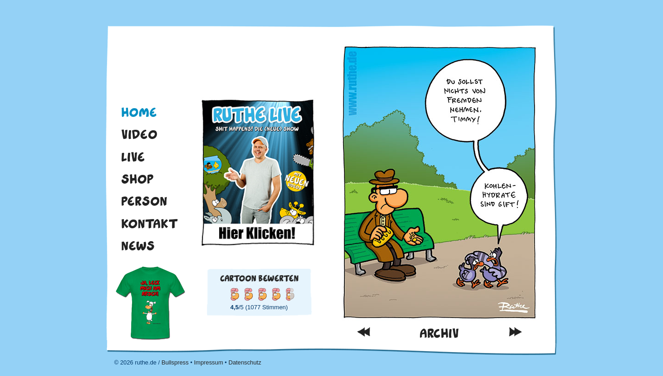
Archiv (439, 333)
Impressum (208, 362)
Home (139, 112)
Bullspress (175, 362)
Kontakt (149, 223)
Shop (137, 179)
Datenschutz (244, 362)
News (138, 245)
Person (144, 201)
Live (133, 157)
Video (139, 134)
